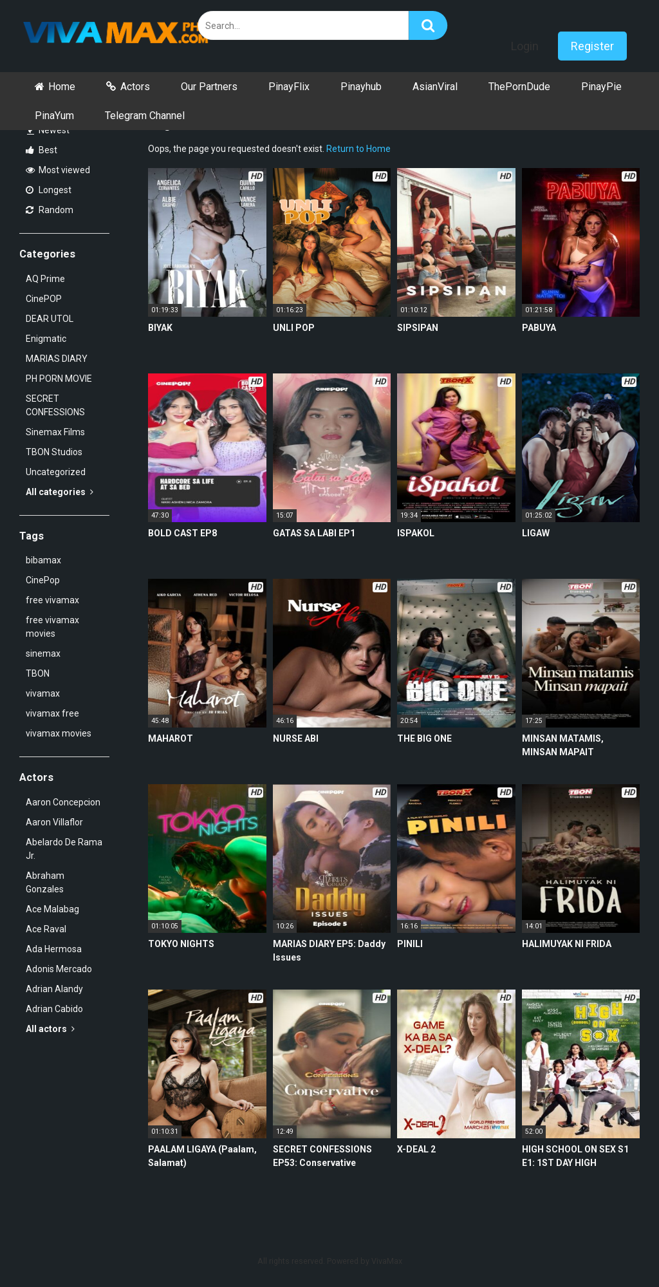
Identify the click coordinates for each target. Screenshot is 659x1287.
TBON (38, 673)
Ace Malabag (52, 909)
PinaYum (54, 115)
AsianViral (435, 86)
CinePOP (44, 299)
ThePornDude (519, 86)
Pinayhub (361, 86)
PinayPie (601, 86)
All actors (50, 1029)
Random (49, 210)
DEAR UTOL (49, 319)
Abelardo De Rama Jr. (64, 849)
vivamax (43, 693)
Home (61, 86)
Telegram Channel (145, 115)
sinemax (43, 653)
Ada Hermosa (54, 949)
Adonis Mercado (59, 969)
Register (592, 46)
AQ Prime (45, 279)
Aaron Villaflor (54, 822)
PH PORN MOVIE (59, 378)
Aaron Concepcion (63, 802)
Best (41, 150)
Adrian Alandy (54, 989)
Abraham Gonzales (45, 882)
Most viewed (58, 170)
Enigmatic (46, 338)
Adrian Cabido (54, 1009)
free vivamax (52, 600)
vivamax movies (58, 733)
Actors (135, 86)
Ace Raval (46, 929)
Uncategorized (56, 472)
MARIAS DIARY (57, 358)
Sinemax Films (55, 432)
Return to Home (358, 149)
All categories (59, 492)
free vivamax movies (52, 627)
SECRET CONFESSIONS (55, 405)
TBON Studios (54, 452)
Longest (48, 190)
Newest (48, 130)
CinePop (43, 580)
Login (525, 46)
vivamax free (52, 713)
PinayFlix (289, 86)
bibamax (43, 560)
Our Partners (209, 86)
